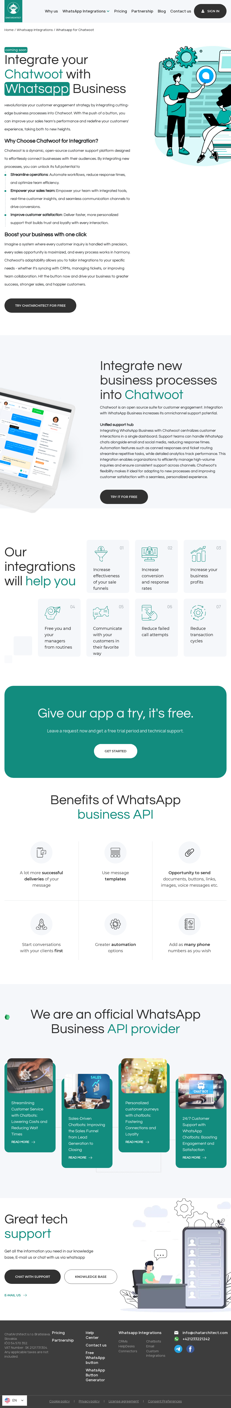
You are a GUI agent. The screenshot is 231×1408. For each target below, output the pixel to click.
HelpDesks (127, 1346)
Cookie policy (59, 1401)
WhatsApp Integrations (84, 11)
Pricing (120, 11)
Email (150, 1346)
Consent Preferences (165, 1401)
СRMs (123, 1341)
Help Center (92, 1335)
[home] (13, 11)
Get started (116, 751)
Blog (162, 11)
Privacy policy (89, 1401)
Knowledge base (90, 1277)
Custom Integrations (155, 1353)
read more (20, 1142)
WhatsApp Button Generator (95, 1375)
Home (9, 30)
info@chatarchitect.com (205, 1332)
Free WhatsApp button (95, 1357)
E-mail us (12, 1295)
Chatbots (153, 1341)
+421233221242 (196, 1338)
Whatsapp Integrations (35, 30)
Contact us (180, 11)
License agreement (124, 1401)
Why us (51, 11)
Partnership (142, 11)
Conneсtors (128, 1351)
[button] (85, 11)
